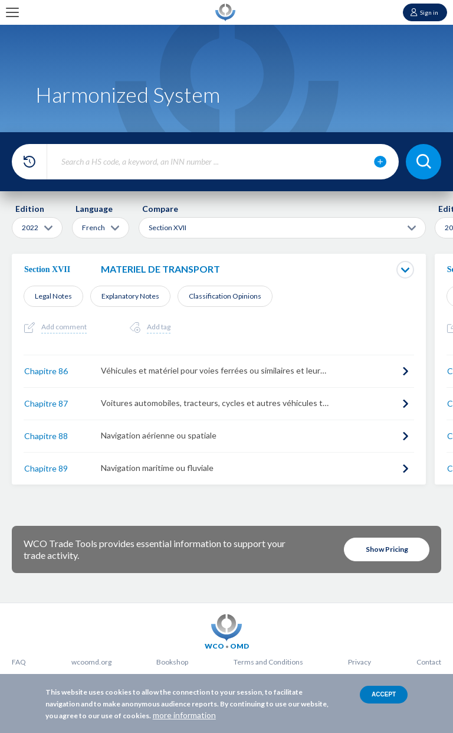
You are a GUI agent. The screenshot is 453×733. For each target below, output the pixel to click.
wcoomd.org (91, 661)
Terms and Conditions (268, 661)
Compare (160, 209)
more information (184, 715)
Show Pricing (387, 549)
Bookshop (172, 661)
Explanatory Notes (130, 296)
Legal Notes (53, 296)
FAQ (19, 661)
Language (94, 209)
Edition (29, 209)
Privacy (359, 661)
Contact (428, 661)
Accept (384, 694)
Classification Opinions (225, 296)
